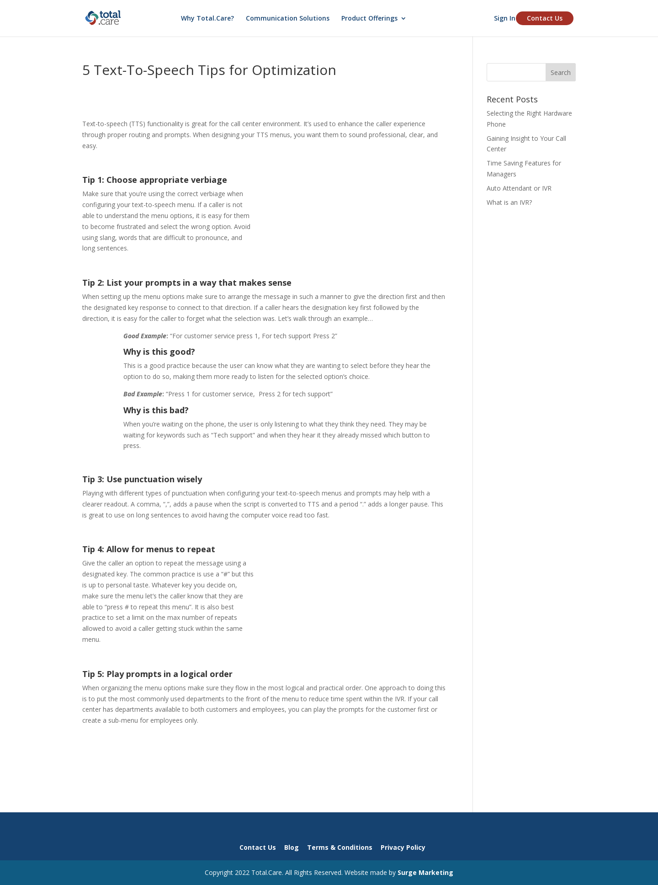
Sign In (504, 18)
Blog (291, 847)
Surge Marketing (425, 872)
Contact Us (544, 18)
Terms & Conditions (339, 847)
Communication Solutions (287, 18)
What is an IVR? (509, 202)
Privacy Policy (403, 847)
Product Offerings (369, 18)
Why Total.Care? (207, 18)
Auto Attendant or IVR (519, 188)
